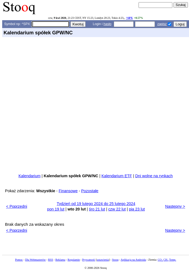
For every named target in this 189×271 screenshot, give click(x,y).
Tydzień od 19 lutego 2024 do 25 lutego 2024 (96, 203)
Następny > (175, 206)
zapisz (162, 24)
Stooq (115, 259)
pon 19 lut (55, 209)
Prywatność (88, 259)
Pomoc (19, 259)
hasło (107, 24)
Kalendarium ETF (116, 176)
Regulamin (74, 259)
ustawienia (103, 259)
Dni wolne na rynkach (154, 176)
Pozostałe (89, 191)
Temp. (172, 259)
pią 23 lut (137, 209)
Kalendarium (30, 176)
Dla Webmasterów (35, 259)
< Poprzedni (16, 206)
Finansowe (68, 191)
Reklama (60, 259)
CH (165, 259)
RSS (50, 259)
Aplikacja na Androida (133, 259)
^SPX (129, 17)
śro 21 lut (97, 209)
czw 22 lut (117, 209)
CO (160, 259)
